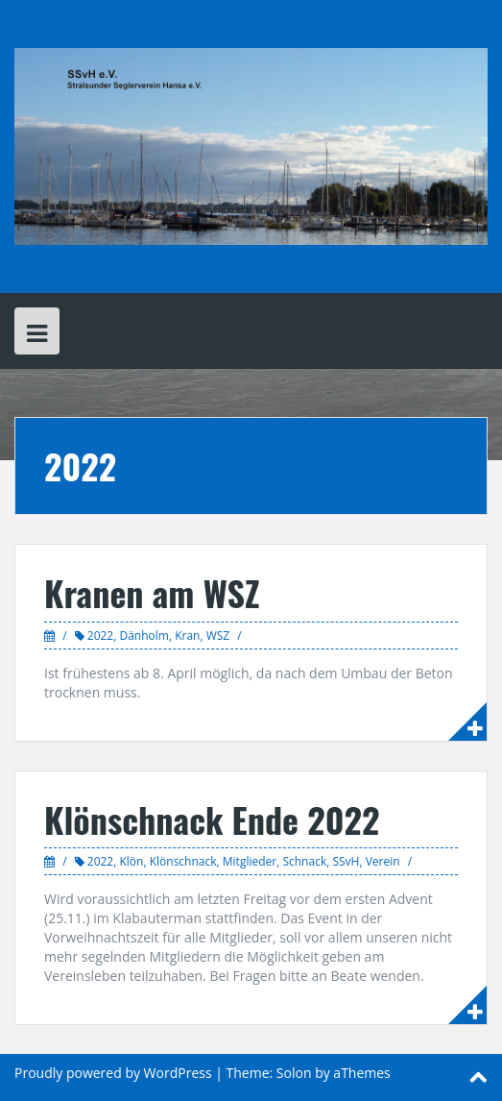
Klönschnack (183, 861)
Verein (383, 861)
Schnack (304, 861)
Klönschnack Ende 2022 (212, 819)
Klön (131, 861)
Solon (294, 1073)
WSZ (218, 635)
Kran (187, 635)
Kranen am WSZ (152, 592)
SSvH (345, 861)
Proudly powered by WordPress (113, 1073)
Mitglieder (249, 861)
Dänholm (143, 635)
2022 (100, 635)
